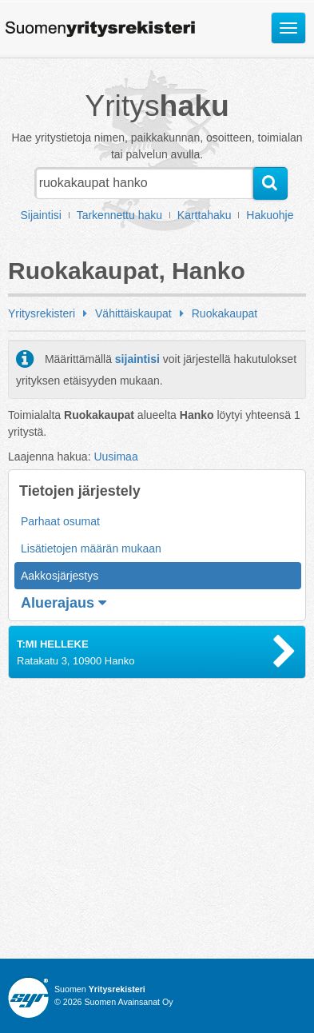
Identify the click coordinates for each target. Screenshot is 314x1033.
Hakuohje (269, 215)
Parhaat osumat (60, 521)
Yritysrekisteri (41, 313)
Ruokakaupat (225, 313)
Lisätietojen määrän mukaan (91, 548)
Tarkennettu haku (119, 215)
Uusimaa (115, 456)
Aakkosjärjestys (59, 575)
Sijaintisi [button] (41, 215)
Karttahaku (204, 215)
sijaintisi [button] (137, 359)
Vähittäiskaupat (133, 313)
